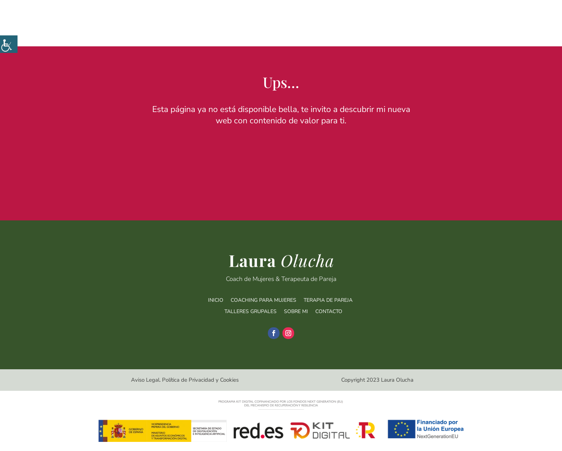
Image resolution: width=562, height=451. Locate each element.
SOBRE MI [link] (296, 311)
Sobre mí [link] (450, 32)
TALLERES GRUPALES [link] (250, 311)
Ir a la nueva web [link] (281, 141)
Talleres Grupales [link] (394, 32)
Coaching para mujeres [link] (260, 32)
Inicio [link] (209, 32)
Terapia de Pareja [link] (331, 32)
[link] (9, 44)
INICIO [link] (215, 300)
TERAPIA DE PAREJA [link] (328, 300)
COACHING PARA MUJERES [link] (263, 300)
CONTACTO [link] (328, 311)
